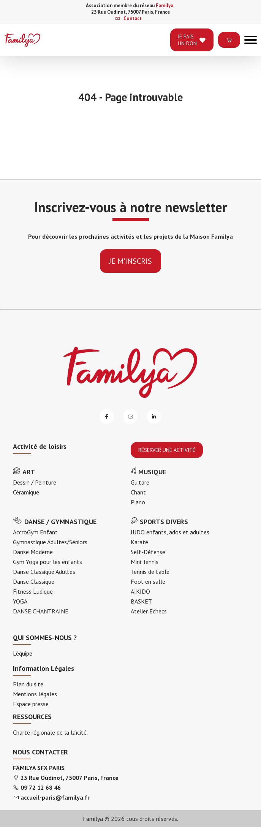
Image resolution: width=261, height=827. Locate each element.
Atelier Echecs (149, 611)
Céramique (26, 492)
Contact (128, 18)
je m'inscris (130, 261)
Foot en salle (148, 581)
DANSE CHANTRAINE (40, 611)
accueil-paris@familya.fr (55, 797)
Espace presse (31, 704)
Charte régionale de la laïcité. (50, 732)
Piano (138, 502)
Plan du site (28, 684)
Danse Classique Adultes (44, 571)
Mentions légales (35, 694)
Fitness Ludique (33, 591)
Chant (138, 492)
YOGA (20, 601)
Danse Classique (33, 581)
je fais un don (192, 40)
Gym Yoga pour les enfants (47, 562)
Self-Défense (148, 552)
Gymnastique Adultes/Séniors (50, 542)
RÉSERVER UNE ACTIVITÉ (166, 450)
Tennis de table (150, 571)
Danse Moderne (33, 552)
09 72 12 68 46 (41, 787)
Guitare (140, 482)
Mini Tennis (144, 562)
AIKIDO (140, 591)
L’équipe (22, 653)
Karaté (139, 542)
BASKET (141, 601)
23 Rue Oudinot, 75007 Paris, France (70, 777)
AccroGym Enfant (35, 532)
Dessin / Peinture (34, 482)
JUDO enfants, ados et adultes (170, 532)
